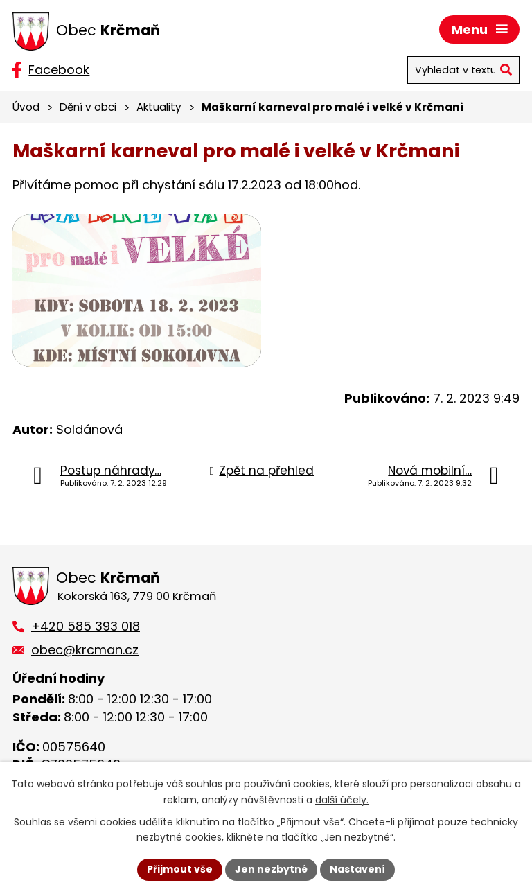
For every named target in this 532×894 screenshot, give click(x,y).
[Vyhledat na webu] (463, 70)
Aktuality (158, 107)
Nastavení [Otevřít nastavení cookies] (357, 869)
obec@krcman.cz (85, 649)
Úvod (25, 107)
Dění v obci (88, 107)
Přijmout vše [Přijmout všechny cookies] (180, 869)
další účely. (342, 800)
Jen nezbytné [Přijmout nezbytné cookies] (271, 869)
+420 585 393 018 (85, 626)
